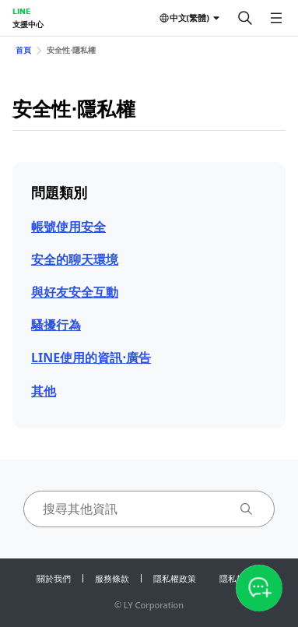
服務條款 (112, 578)
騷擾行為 (56, 324)
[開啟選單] (276, 17)
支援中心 (28, 24)
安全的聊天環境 (74, 259)
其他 (43, 391)
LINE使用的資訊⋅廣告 (91, 357)
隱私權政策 (174, 578)
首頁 (23, 49)
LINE (21, 10)
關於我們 (54, 578)
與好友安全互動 (74, 292)
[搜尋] (245, 17)
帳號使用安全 (68, 226)
